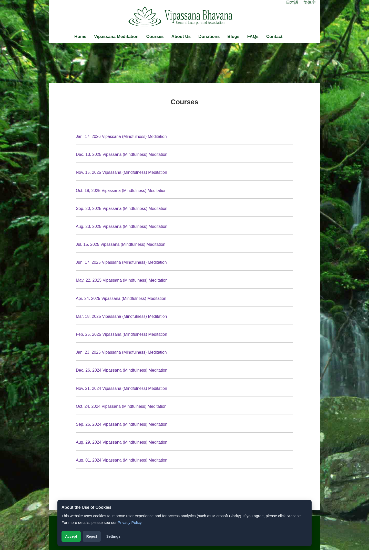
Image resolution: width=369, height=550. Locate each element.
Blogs (233, 36)
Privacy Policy (129, 522)
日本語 (292, 2)
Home (80, 36)
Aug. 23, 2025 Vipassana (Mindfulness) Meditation (121, 226)
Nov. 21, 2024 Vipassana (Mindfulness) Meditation (121, 388)
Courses (155, 36)
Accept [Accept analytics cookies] (71, 536)
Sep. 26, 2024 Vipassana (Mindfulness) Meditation (121, 424)
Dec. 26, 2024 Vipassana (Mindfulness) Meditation (121, 370)
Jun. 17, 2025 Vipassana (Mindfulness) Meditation (121, 262)
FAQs (253, 36)
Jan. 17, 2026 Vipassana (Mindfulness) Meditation (121, 136)
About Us (181, 36)
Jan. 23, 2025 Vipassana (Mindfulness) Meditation (121, 352)
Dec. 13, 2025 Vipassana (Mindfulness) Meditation (121, 154)
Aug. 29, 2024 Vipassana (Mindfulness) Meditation (121, 442)
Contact (274, 36)
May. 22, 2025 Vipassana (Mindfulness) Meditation (122, 280)
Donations (209, 36)
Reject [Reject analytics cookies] (91, 536)
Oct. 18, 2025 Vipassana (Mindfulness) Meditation (121, 190)
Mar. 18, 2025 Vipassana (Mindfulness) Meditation (121, 316)
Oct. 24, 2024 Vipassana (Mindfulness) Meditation (121, 406)
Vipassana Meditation (116, 36)
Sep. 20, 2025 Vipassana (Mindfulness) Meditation (121, 208)
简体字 (309, 2)
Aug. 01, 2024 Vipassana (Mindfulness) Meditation (121, 460)
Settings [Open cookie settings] (113, 536)
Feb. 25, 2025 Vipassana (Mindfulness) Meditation (121, 334)
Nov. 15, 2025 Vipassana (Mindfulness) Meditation (121, 172)
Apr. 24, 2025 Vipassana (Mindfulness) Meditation (121, 298)
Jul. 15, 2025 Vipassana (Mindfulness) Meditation (120, 244)
